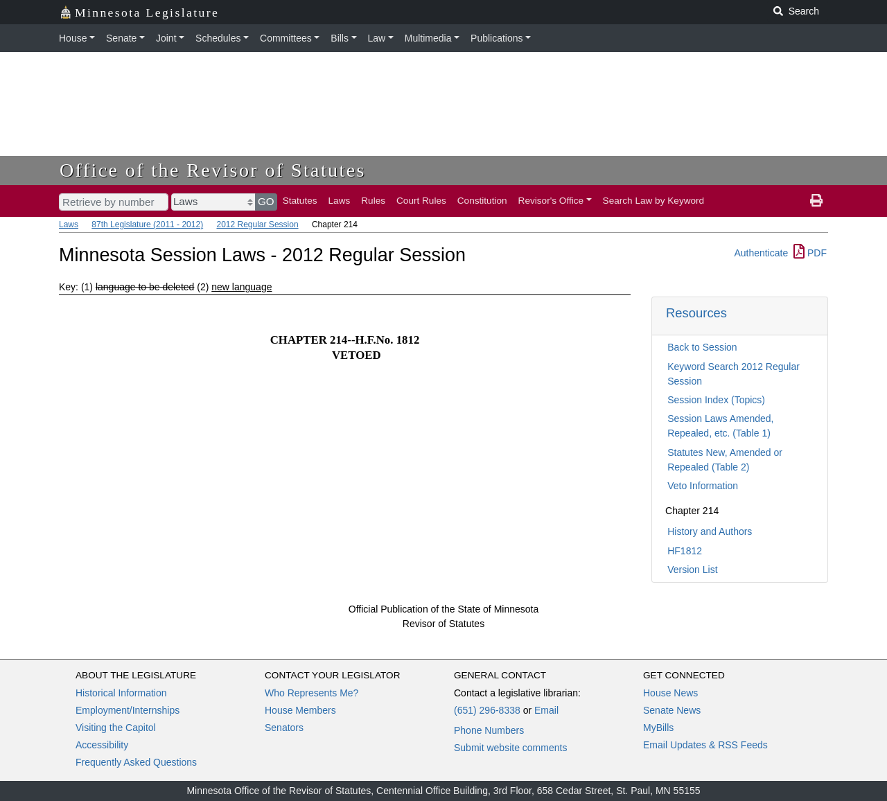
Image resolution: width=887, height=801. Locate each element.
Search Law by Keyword (654, 200)
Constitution (482, 200)
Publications (497, 38)
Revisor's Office (551, 200)
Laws (339, 200)
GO (266, 201)
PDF (810, 252)
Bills (340, 38)
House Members (300, 710)
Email (546, 710)
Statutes (300, 200)
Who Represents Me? (311, 692)
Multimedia (428, 38)
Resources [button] (696, 313)
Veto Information (702, 485)
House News (670, 692)
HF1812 (684, 550)
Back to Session (702, 347)
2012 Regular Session (257, 224)
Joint (166, 38)
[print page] (816, 201)
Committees (286, 38)
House (73, 38)
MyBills (658, 727)
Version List (692, 569)
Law (377, 38)
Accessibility (102, 744)
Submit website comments (510, 747)
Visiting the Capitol (116, 727)
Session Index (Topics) (716, 399)
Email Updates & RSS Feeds (705, 744)
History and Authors (709, 531)
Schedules (217, 38)
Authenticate (761, 252)
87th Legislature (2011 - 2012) (147, 224)
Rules (373, 200)
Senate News (672, 710)
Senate (121, 38)
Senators (284, 727)
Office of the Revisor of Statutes (213, 170)
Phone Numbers (489, 730)
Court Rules (421, 200)
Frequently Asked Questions (136, 762)
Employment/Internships (127, 710)
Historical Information (121, 692)
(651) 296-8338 (487, 710)
